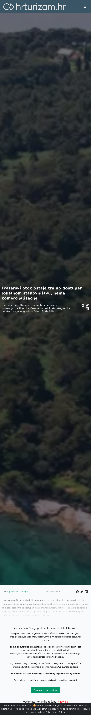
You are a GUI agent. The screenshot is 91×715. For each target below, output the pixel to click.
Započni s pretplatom (45, 690)
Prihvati (62, 712)
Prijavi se (62, 702)
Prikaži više (51, 712)
